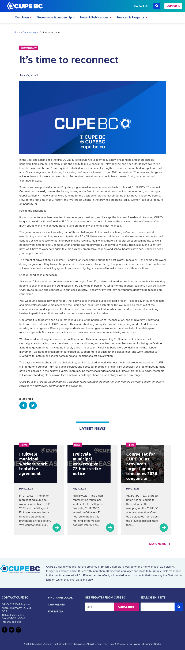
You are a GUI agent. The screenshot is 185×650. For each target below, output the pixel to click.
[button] (23, 405)
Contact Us (141, 6)
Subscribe (126, 607)
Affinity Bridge (153, 644)
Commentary (29, 32)
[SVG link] (4, 630)
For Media (55, 611)
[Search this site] (158, 607)
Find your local (60, 598)
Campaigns (56, 605)
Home (17, 32)
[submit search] (179, 607)
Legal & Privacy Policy (120, 644)
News (24, 445)
